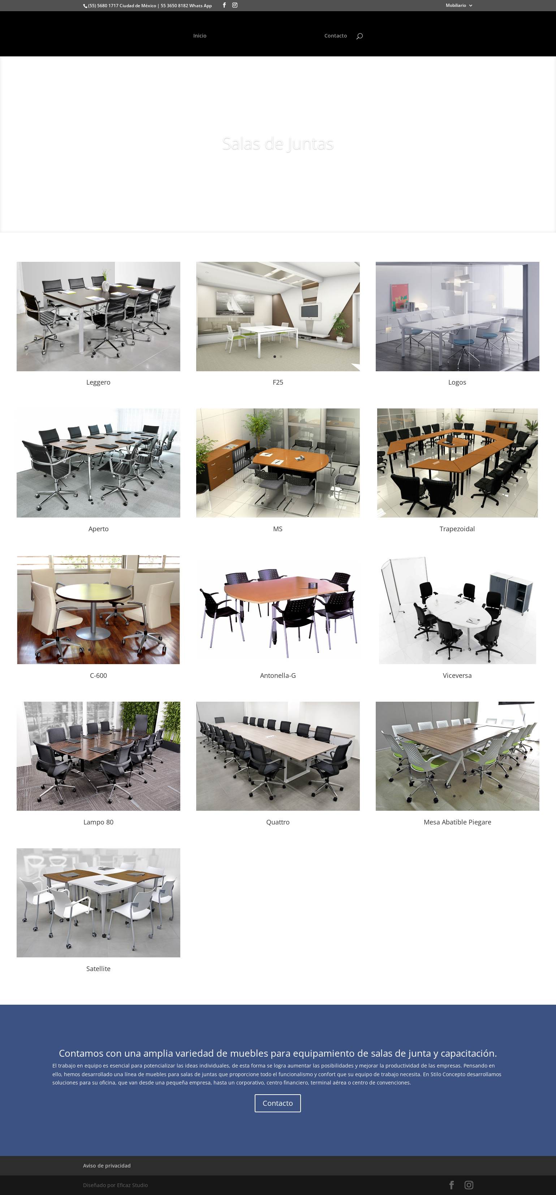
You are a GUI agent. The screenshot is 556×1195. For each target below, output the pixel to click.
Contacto (335, 36)
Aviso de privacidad (107, 1165)
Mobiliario (456, 5)
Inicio (200, 36)
